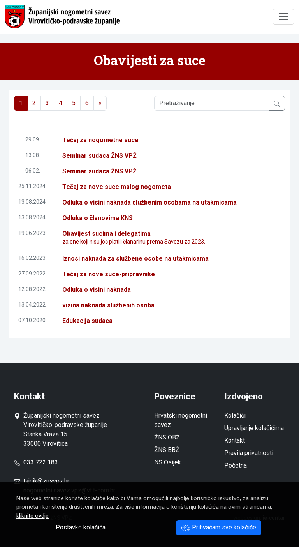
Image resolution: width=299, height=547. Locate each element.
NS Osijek (167, 462)
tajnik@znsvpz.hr (46, 481)
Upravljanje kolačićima (254, 428)
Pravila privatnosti (248, 453)
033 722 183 (36, 462)
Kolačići (235, 415)
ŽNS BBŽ (166, 449)
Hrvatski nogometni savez (180, 420)
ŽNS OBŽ (167, 437)
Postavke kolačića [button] (81, 527)
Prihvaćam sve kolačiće (218, 527)
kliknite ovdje (32, 515)
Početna (235, 465)
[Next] (100, 103)
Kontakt (234, 440)
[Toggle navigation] (283, 17)
